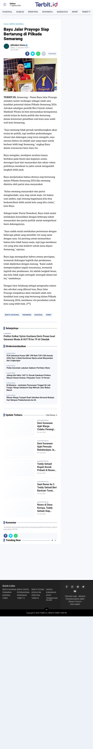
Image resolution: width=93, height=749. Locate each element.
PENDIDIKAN (22, 595)
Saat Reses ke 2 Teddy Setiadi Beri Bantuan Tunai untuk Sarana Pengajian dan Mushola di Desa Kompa (47, 487)
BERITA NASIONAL (12, 315)
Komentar (52, 54)
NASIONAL (7, 11)
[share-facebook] (27, 54)
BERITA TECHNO (37, 589)
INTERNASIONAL (23, 592)
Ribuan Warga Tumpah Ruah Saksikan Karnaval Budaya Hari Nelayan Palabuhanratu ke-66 (30, 398)
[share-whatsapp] (38, 54)
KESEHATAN (62, 11)
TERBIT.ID (35, 598)
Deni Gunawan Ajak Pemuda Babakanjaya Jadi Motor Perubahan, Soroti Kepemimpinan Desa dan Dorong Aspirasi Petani (47, 446)
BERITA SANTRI (23, 589)
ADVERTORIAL (44, 420)
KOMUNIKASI (51, 592)
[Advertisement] (77, 31)
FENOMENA (47, 11)
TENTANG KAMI (71, 596)
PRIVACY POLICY (75, 602)
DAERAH (20, 11)
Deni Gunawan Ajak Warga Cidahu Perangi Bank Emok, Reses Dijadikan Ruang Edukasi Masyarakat (47, 426)
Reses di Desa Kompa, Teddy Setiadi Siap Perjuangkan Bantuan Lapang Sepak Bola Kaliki (46, 508)
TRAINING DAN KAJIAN (52, 599)
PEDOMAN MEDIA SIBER (75, 599)
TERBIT (48, 315)
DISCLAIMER (75, 604)
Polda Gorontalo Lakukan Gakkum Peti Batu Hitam (28, 368)
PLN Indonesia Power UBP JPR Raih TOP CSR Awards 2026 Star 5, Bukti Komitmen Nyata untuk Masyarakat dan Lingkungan (30, 358)
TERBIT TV (87, 11)
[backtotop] (46, 610)
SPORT (75, 11)
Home (6, 24)
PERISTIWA (33, 11)
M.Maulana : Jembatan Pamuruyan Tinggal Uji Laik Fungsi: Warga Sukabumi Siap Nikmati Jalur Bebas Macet (28, 387)
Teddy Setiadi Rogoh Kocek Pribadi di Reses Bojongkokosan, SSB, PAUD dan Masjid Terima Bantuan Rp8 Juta (46, 467)
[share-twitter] (33, 54)
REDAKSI (81, 596)
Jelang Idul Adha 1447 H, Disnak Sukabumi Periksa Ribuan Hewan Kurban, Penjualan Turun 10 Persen (29, 376)
